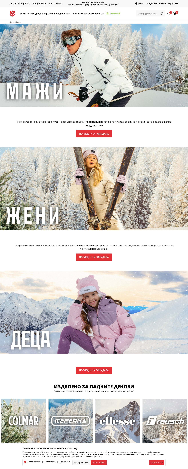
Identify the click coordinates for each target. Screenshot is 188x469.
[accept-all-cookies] (156, 462)
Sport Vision (15, 22)
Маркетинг (65, 462)
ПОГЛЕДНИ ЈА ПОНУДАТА (94, 133)
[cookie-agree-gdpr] (99, 462)
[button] (150, 13)
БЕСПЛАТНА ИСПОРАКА (94, 2)
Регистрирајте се (169, 3)
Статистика (51, 462)
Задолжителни (34, 462)
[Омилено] (169, 13)
